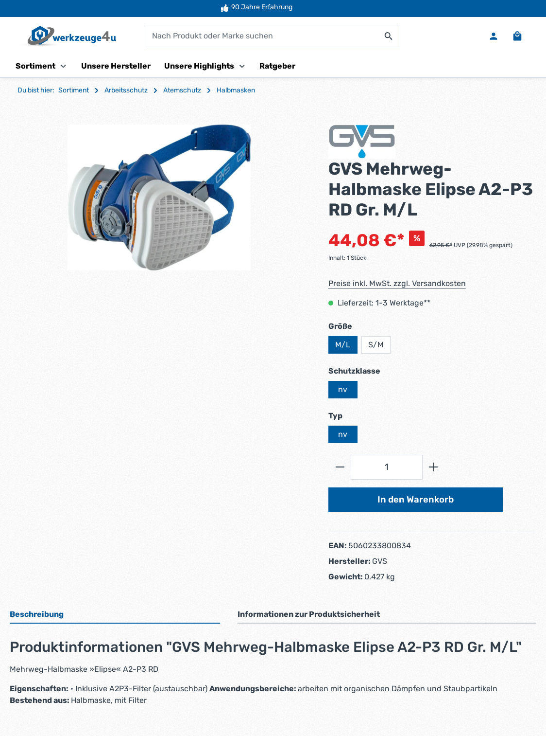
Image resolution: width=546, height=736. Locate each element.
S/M (376, 345)
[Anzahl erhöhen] (433, 467)
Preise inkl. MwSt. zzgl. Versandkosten (397, 283)
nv (342, 390)
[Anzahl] (387, 467)
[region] (159, 198)
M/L (342, 345)
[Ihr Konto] (493, 36)
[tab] (115, 616)
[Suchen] (388, 36)
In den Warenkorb (415, 500)
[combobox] (262, 36)
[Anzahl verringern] (339, 467)
